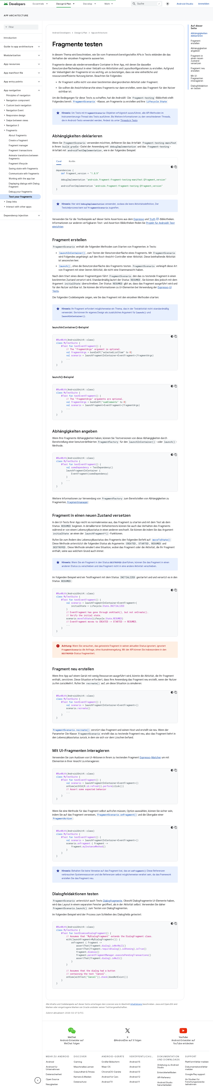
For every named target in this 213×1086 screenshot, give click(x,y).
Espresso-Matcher (150, 757)
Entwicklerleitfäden (166, 1072)
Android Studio (185, 3)
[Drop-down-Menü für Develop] (96, 4)
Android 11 (134, 1081)
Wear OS (106, 1066)
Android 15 (134, 1061)
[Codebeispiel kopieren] (176, 167)
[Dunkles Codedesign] (172, 167)
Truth (152, 219)
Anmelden (203, 3)
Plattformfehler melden (197, 1061)
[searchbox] (21, 27)
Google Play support (195, 1074)
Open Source (52, 1079)
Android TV (107, 1081)
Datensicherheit (54, 1074)
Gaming (78, 1061)
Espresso (138, 219)
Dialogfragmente (112, 900)
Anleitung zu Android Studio (168, 1066)
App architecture (16, 15)
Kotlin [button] (72, 161)
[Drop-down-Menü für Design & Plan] (75, 4)
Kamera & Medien (82, 1076)
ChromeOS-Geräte (111, 1071)
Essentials (38, 3)
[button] (18, 46)
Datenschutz (80, 1081)
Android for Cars (110, 1076)
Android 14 (134, 1066)
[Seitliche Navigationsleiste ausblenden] (38, 1080)
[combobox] (146, 4)
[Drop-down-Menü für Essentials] (48, 4)
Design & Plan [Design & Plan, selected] (63, 3)
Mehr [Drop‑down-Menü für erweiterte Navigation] (107, 3)
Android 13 (134, 1071)
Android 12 (134, 1076)
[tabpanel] (115, 179)
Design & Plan (80, 32)
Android (50, 1061)
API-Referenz (164, 1077)
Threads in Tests (128, 120)
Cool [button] (58, 161)
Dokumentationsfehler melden (196, 1068)
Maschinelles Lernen (84, 1066)
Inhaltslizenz (136, 1004)
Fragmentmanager (77, 502)
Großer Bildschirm (111, 1061)
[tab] (58, 161)
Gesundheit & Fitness (84, 1071)
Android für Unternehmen (53, 1068)
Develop (87, 3)
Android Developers (61, 32)
